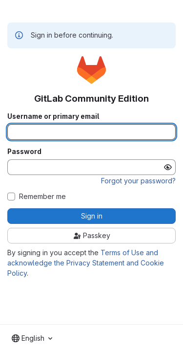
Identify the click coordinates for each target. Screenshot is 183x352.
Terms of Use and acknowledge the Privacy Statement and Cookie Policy (85, 262)
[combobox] (32, 338)
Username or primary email (53, 116)
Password (24, 151)
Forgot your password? (138, 180)
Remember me (42, 196)
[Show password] (168, 167)
